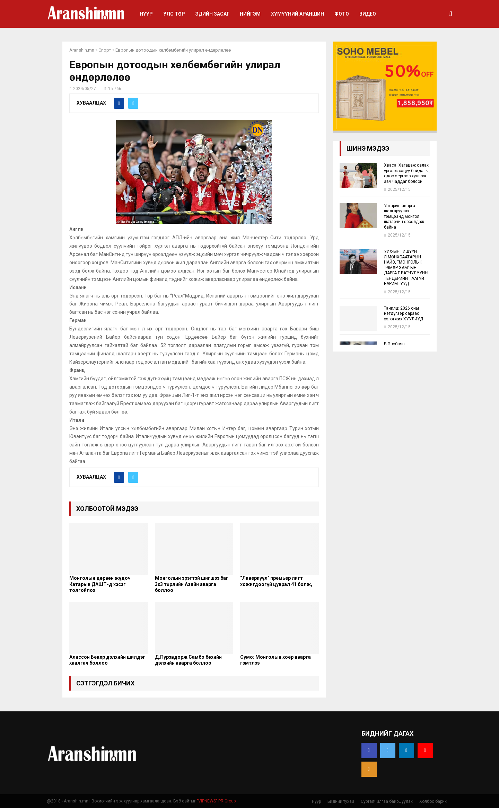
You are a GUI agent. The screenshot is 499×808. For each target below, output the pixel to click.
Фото (341, 14)
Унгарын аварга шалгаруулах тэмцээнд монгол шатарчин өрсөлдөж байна (404, 216)
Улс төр (174, 14)
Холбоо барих (433, 801)
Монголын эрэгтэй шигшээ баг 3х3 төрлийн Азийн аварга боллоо (191, 584)
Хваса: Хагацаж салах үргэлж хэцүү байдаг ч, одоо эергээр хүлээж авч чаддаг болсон (407, 173)
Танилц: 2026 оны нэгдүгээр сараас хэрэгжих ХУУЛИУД (403, 313)
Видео (367, 14)
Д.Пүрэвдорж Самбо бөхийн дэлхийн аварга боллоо (188, 660)
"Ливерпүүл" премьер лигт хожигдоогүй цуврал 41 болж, (276, 581)
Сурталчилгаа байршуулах (387, 801)
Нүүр (146, 14)
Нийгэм (250, 14)
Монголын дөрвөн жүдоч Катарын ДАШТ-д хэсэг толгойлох (100, 584)
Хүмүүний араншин (297, 14)
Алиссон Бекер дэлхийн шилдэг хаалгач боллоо (107, 660)
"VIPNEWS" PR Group (216, 801)
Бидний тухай (340, 801)
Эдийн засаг (212, 14)
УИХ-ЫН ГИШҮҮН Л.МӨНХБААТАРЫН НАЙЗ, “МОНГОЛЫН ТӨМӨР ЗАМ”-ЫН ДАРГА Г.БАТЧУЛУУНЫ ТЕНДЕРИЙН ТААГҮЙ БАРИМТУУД (406, 267)
